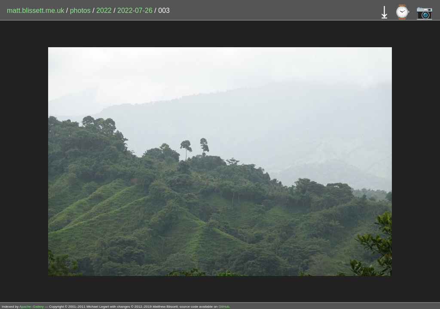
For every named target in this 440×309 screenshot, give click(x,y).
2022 (104, 10)
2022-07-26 (135, 10)
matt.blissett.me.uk (35, 10)
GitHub (224, 307)
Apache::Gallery (31, 307)
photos (80, 10)
